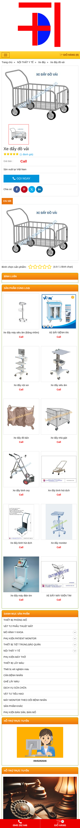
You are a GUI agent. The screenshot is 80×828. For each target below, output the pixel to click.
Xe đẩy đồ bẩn (21, 437)
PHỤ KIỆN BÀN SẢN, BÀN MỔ (20, 712)
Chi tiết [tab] (7, 201)
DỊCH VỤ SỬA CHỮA (15, 687)
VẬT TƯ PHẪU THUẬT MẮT (18, 626)
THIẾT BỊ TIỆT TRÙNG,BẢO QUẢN (40, 645)
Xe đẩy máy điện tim (21, 595)
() (69, 54)
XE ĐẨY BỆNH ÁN (59, 332)
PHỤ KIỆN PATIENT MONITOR (40, 639)
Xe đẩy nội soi (21, 385)
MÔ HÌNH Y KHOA (40, 632)
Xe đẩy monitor (59, 543)
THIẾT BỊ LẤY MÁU (14, 663)
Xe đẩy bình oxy (21, 490)
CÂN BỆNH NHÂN (13, 675)
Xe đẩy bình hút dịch (59, 490)
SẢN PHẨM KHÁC (13, 706)
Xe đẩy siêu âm (59, 385)
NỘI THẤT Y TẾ (40, 651)
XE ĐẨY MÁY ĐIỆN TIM (58, 595)
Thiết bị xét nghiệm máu (16, 669)
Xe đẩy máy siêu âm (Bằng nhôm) (21, 332)
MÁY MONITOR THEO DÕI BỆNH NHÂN (25, 700)
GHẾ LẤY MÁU (11, 681)
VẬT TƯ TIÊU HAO (14, 693)
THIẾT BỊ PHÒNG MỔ (15, 620)
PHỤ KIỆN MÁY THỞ (15, 657)
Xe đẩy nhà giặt (59, 437)
